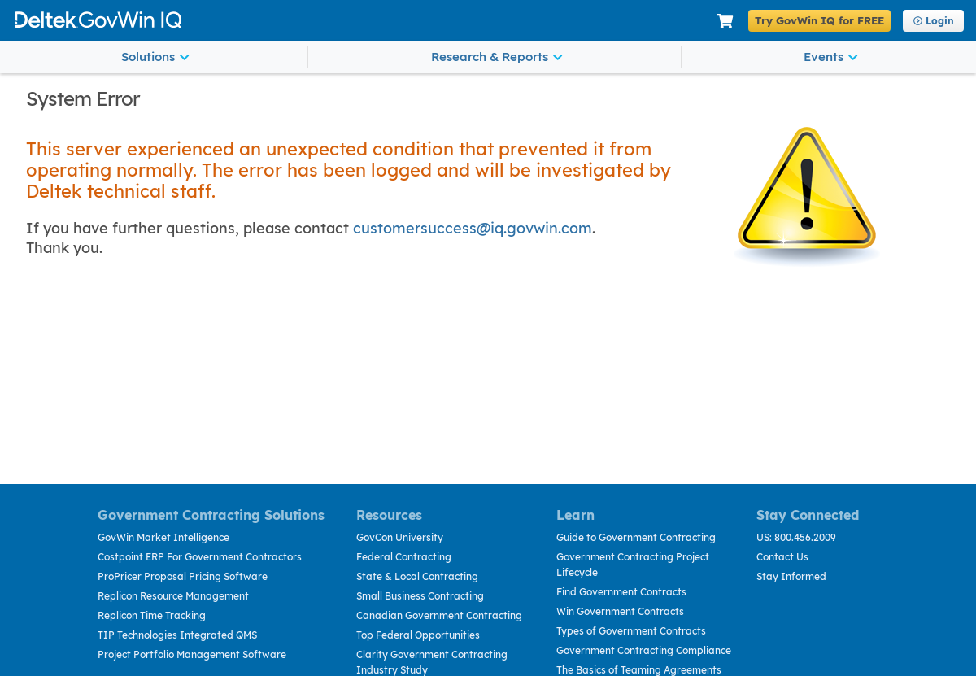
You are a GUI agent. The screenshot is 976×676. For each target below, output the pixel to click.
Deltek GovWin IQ (359, 19)
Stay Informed (791, 576)
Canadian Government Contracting (439, 615)
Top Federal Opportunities (418, 635)
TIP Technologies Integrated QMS (177, 635)
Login (933, 21)
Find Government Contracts (621, 592)
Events (830, 56)
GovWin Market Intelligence (163, 537)
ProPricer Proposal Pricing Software (183, 576)
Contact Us (782, 557)
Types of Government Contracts (631, 631)
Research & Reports (496, 56)
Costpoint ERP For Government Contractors (200, 557)
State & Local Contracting (417, 576)
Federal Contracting (403, 557)
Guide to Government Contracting (636, 537)
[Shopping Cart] (725, 21)
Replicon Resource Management (173, 596)
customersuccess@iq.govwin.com (472, 228)
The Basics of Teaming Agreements (638, 670)
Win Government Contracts (620, 611)
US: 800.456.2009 (796, 537)
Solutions (155, 56)
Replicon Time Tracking (152, 615)
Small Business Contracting (420, 596)
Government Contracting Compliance (643, 650)
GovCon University (399, 537)
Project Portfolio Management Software (192, 654)
